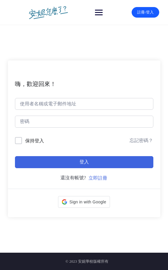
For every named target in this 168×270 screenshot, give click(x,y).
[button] (84, 202)
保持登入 (34, 140)
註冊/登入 (145, 12)
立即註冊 (98, 178)
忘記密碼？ (141, 140)
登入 (84, 161)
